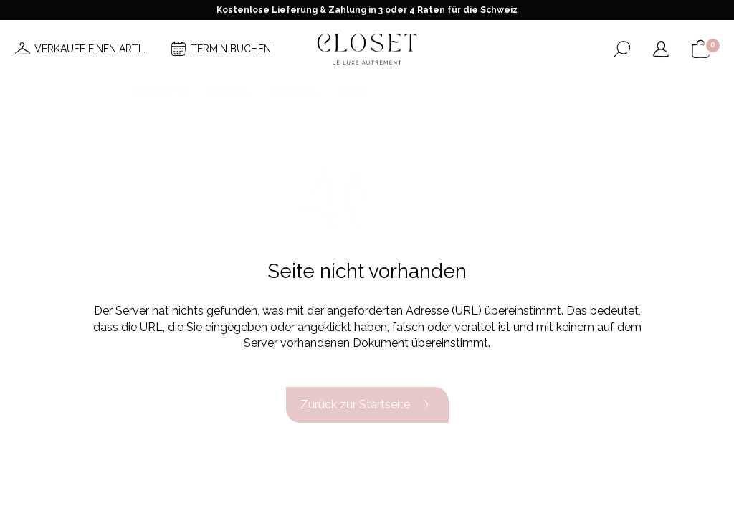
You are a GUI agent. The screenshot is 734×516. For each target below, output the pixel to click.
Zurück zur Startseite (367, 405)
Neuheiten (162, 91)
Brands (358, 91)
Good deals (426, 91)
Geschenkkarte (558, 91)
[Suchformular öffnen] (622, 49)
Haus (486, 91)
